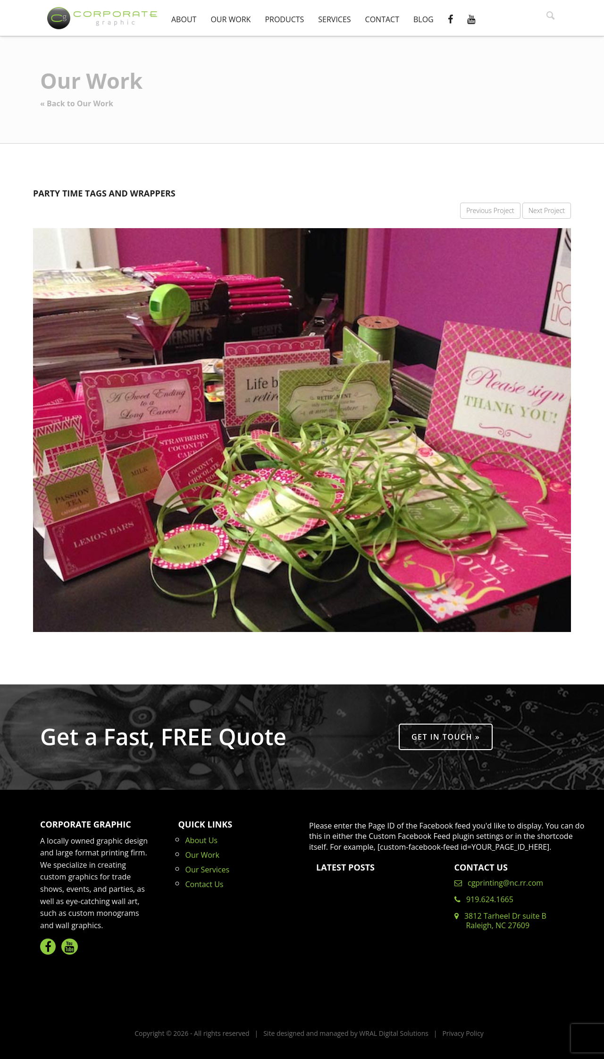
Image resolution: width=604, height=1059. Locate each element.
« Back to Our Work (76, 103)
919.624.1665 (483, 899)
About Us (201, 840)
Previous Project (490, 210)
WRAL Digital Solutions (393, 1033)
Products (284, 19)
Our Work (230, 19)
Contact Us (204, 884)
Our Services (207, 869)
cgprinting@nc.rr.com (499, 883)
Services (334, 19)
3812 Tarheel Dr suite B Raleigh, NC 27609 (500, 921)
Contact (382, 19)
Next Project (546, 210)
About (183, 19)
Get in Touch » (445, 737)
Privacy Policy (462, 1033)
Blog (423, 19)
